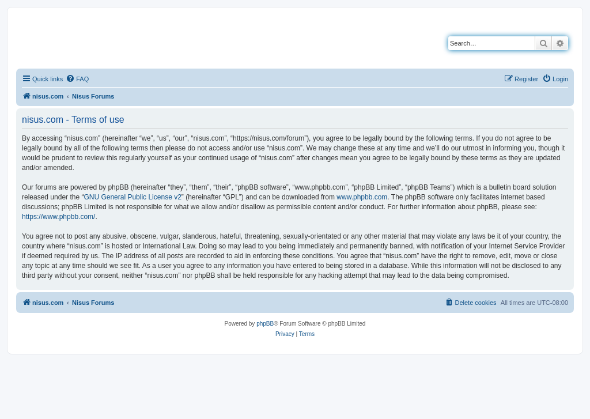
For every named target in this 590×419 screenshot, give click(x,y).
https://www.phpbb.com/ (58, 217)
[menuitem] (77, 79)
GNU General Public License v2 (132, 197)
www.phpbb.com (361, 197)
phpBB (265, 323)
